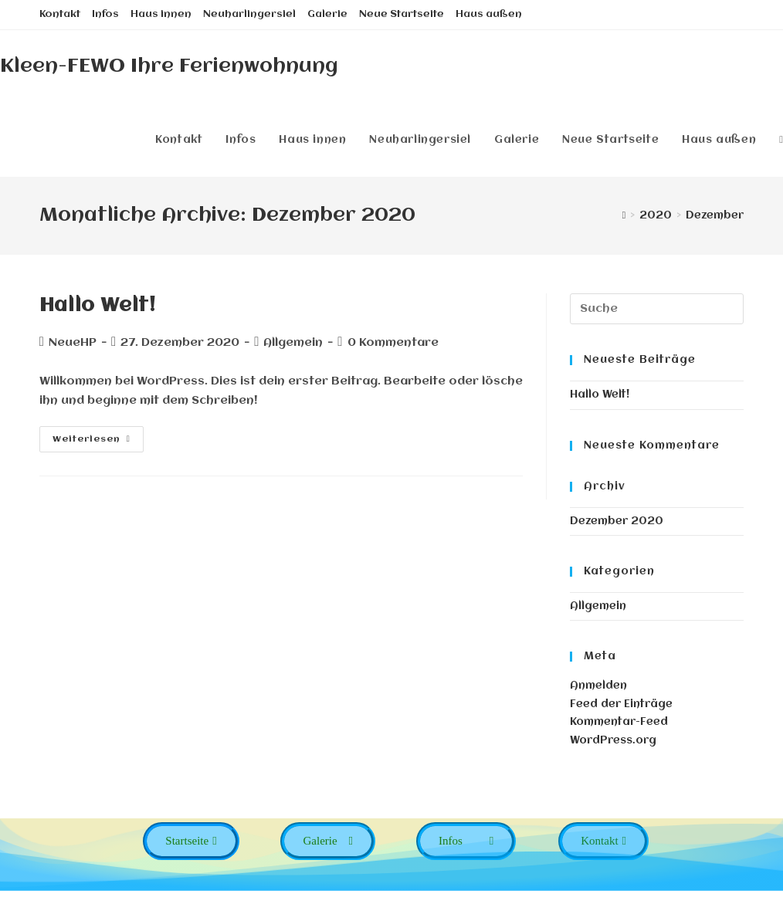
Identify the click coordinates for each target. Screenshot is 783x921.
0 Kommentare (393, 343)
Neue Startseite (401, 14)
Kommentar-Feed (619, 721)
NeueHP (73, 343)
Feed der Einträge (621, 704)
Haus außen (489, 14)
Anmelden (598, 685)
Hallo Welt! (97, 306)
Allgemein (598, 606)
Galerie (327, 14)
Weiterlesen (91, 439)
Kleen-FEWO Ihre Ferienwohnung (169, 66)
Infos (105, 14)
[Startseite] (624, 215)
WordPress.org (613, 740)
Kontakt (59, 14)
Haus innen (161, 14)
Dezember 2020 (616, 521)
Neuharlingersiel (249, 14)
